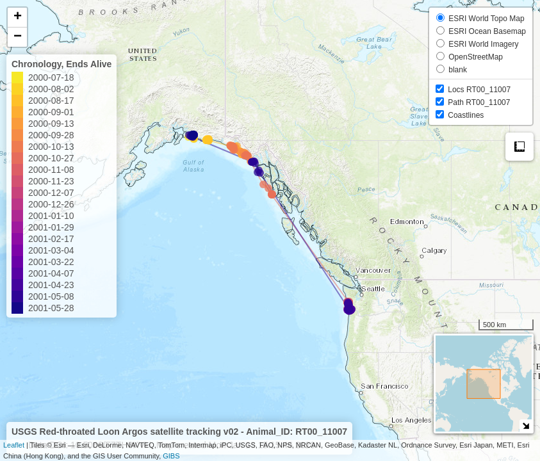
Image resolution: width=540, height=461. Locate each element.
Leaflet (13, 445)
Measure (519, 147)
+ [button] (17, 17)
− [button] (17, 37)
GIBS (171, 456)
